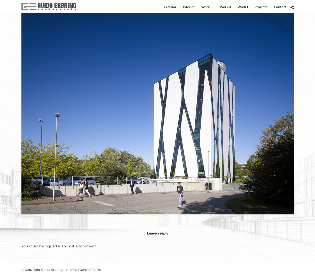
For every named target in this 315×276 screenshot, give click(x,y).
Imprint (71, 270)
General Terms (91, 270)
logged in (53, 246)
